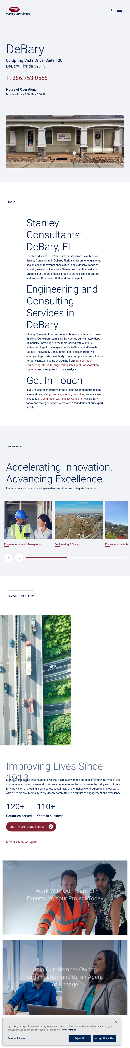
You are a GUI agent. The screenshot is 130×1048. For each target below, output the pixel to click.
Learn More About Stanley (26, 826)
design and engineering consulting (64, 394)
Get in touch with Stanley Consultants (63, 398)
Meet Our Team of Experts (21, 842)
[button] (8, 558)
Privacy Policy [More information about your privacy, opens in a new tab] (69, 1029)
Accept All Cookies (104, 1038)
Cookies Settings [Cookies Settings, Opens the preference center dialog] (16, 1038)
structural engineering (55, 365)
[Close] (116, 1021)
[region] (62, 1031)
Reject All (79, 1038)
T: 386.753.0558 (27, 77)
